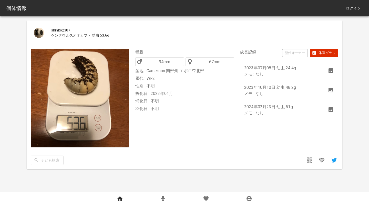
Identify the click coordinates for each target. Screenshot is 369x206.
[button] (289, 71)
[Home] (119, 199)
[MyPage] (249, 199)
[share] (334, 160)
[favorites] (322, 160)
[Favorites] (206, 199)
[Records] (162, 199)
